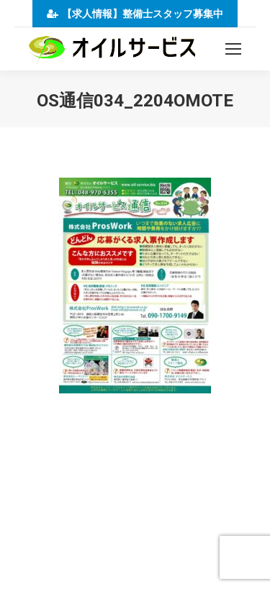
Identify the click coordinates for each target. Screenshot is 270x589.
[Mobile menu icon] (233, 49)
